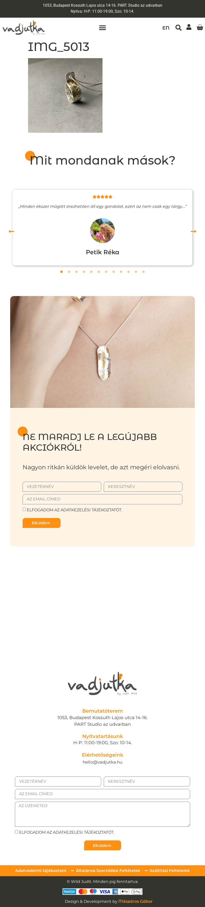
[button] (102, 27)
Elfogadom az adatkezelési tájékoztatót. (74, 510)
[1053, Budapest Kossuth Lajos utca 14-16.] (102, 594)
